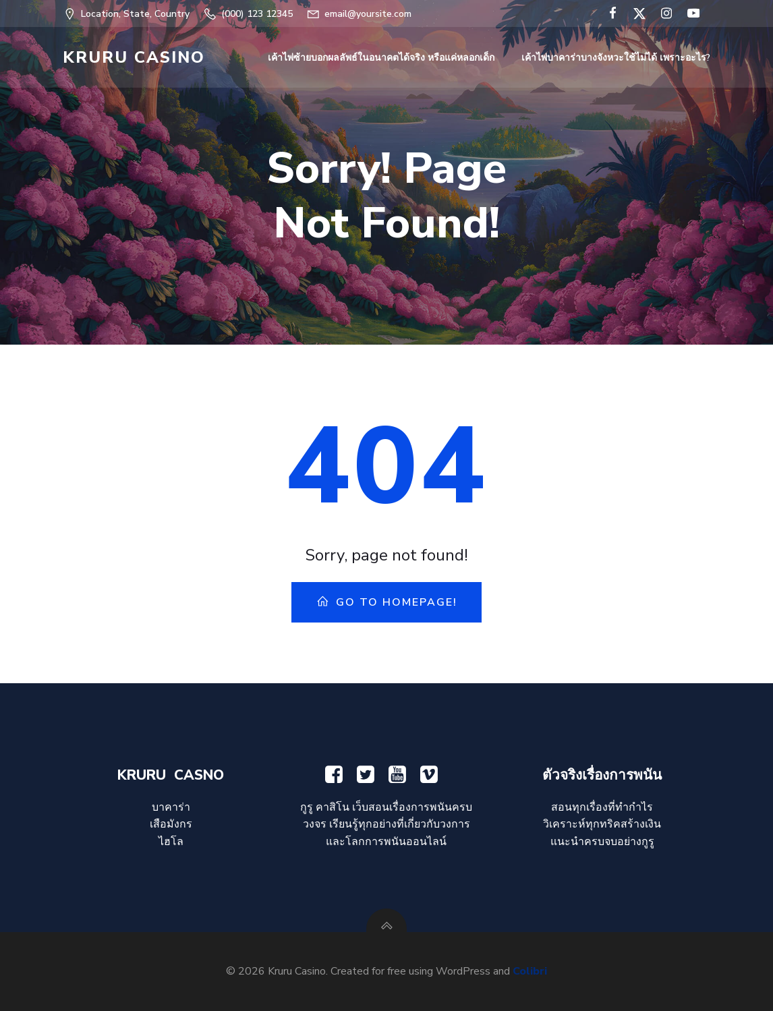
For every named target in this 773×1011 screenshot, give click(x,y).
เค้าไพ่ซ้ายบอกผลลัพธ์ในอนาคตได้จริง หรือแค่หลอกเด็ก (381, 57)
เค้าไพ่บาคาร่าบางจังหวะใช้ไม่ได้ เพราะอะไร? (615, 57)
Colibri (530, 971)
